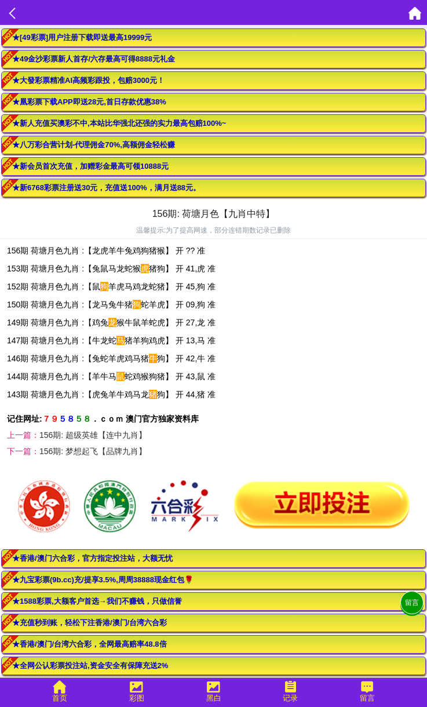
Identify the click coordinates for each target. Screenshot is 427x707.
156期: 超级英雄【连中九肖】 (93, 435)
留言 (412, 603)
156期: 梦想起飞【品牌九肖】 (93, 451)
